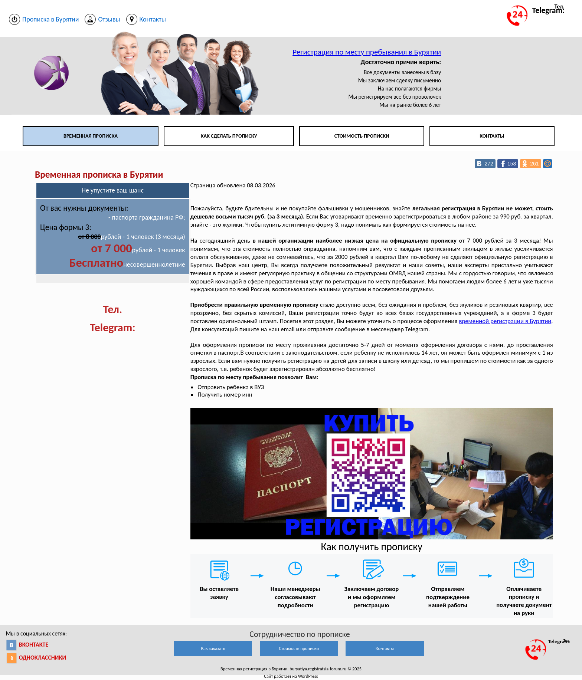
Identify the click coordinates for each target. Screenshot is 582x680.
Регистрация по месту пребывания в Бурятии (366, 52)
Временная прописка (90, 136)
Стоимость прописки (361, 136)
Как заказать (213, 648)
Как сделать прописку (229, 136)
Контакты (492, 136)
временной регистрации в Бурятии (505, 321)
